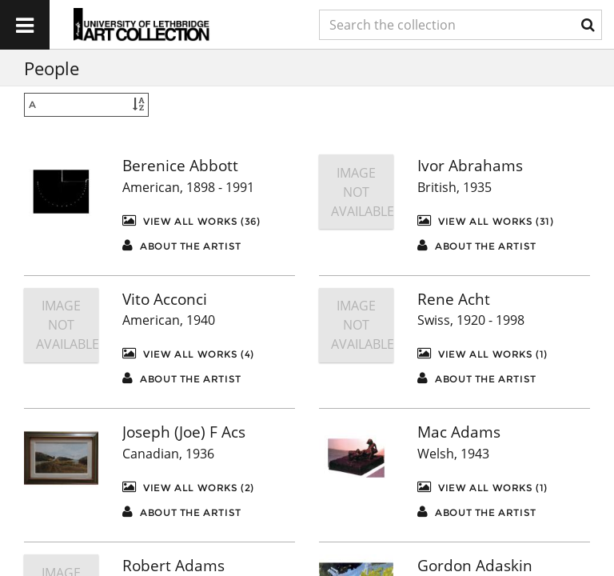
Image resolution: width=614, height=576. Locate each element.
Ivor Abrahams (470, 165)
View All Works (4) (188, 353)
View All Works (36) (191, 220)
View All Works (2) (188, 487)
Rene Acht (453, 299)
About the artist (181, 245)
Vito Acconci (164, 299)
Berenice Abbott (180, 165)
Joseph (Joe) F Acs (183, 432)
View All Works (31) (485, 220)
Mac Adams (458, 432)
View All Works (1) (482, 353)
